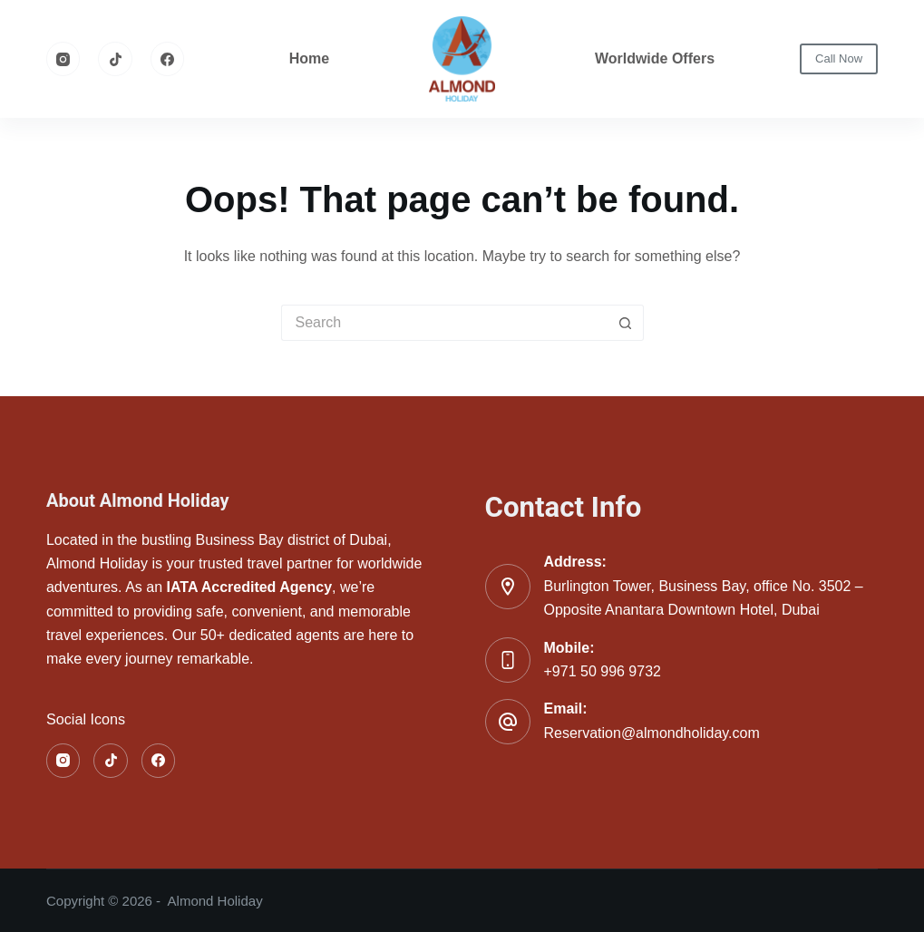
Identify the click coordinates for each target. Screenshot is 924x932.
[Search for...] (444, 323)
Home (309, 58)
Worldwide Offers (655, 58)
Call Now (838, 58)
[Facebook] (168, 59)
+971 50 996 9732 (602, 671)
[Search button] (626, 323)
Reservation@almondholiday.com (652, 733)
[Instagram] (63, 59)
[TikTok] (115, 59)
